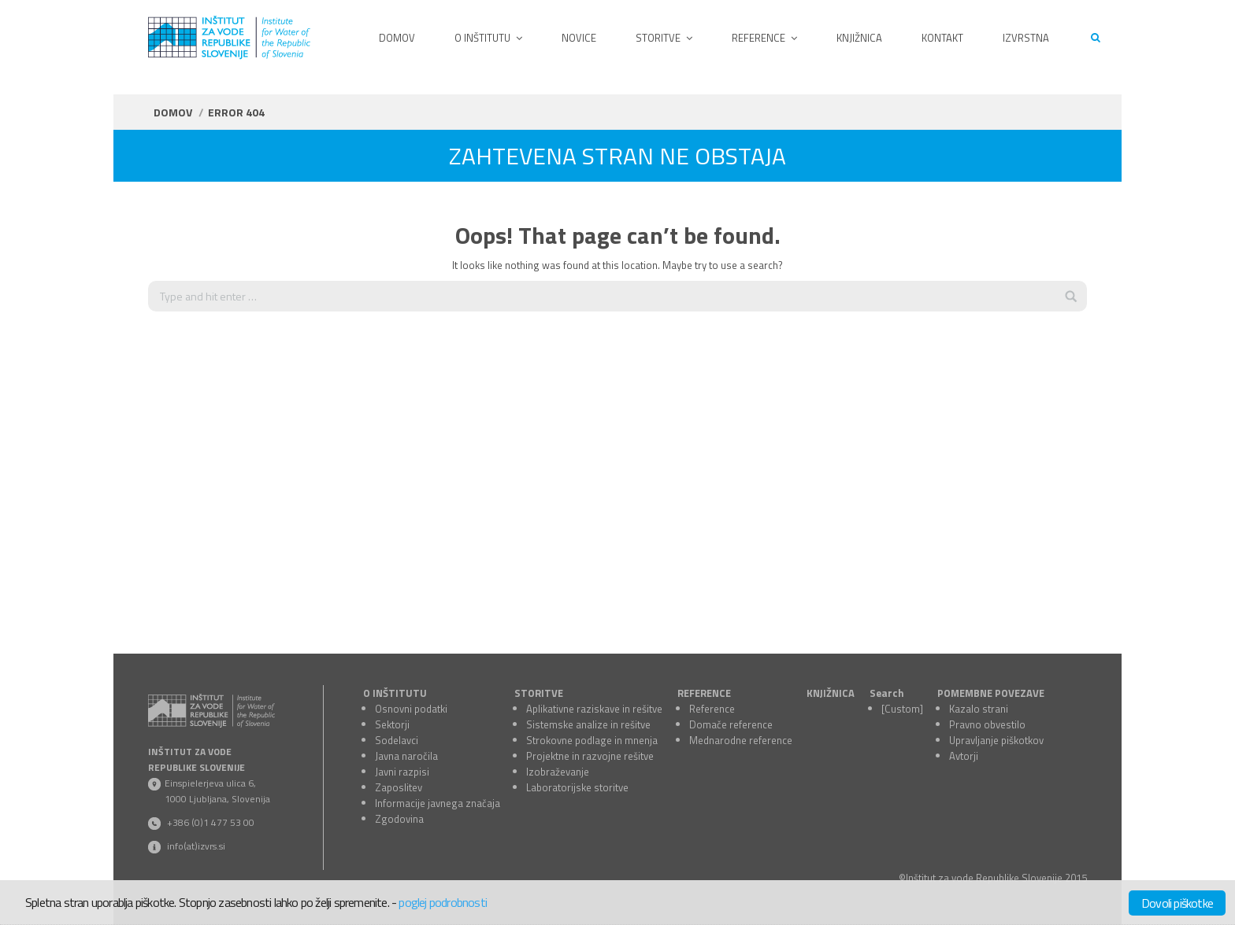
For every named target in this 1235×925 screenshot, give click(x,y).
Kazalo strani (978, 709)
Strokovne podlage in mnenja (592, 740)
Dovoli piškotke (1177, 903)
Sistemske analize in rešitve (588, 724)
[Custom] (902, 709)
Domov (173, 112)
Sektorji (392, 724)
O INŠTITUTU (395, 693)
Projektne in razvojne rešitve (590, 756)
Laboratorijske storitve (577, 787)
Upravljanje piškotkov (996, 740)
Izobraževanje (557, 771)
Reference (712, 709)
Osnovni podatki (411, 709)
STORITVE (538, 693)
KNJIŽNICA (831, 693)
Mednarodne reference (740, 740)
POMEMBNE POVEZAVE (990, 693)
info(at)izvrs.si (196, 845)
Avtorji (963, 756)
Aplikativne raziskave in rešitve (594, 709)
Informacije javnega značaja (437, 803)
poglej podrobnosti (443, 902)
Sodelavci (396, 740)
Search (887, 693)
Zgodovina (399, 819)
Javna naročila (406, 756)
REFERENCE (704, 693)
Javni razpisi (402, 771)
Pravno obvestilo (987, 724)
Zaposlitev (398, 787)
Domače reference (731, 724)
